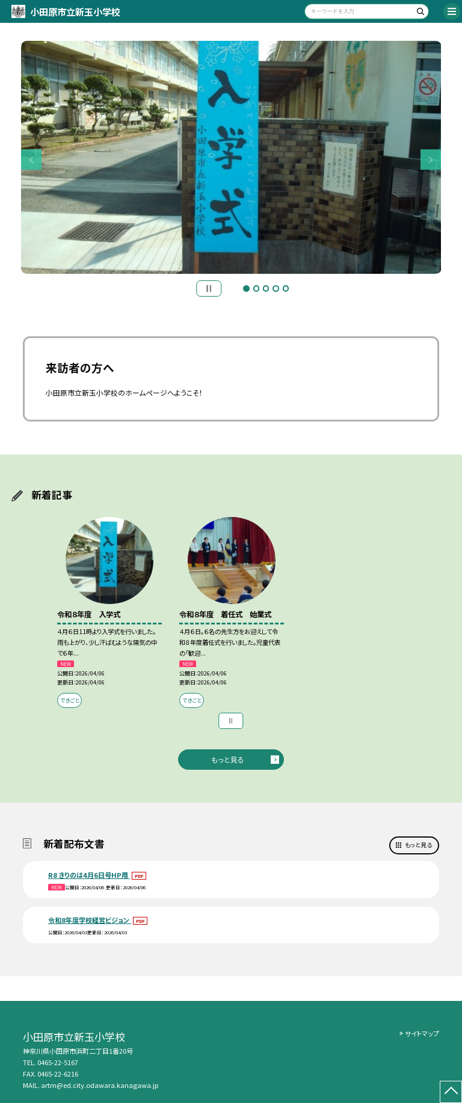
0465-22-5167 (57, 1062)
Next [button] (431, 160)
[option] (231, 157)
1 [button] (246, 288)
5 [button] (286, 288)
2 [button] (256, 288)
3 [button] (266, 288)
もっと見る (227, 759)
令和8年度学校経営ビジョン (89, 920)
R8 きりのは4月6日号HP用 (89, 875)
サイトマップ (422, 1033)
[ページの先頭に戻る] (450, 1091)
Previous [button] (31, 160)
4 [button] (276, 288)
